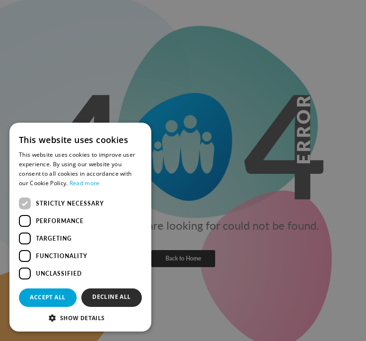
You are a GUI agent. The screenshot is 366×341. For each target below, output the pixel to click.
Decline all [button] (111, 297)
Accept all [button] (47, 297)
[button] (80, 317)
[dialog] (183, 170)
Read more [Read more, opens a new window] (85, 183)
